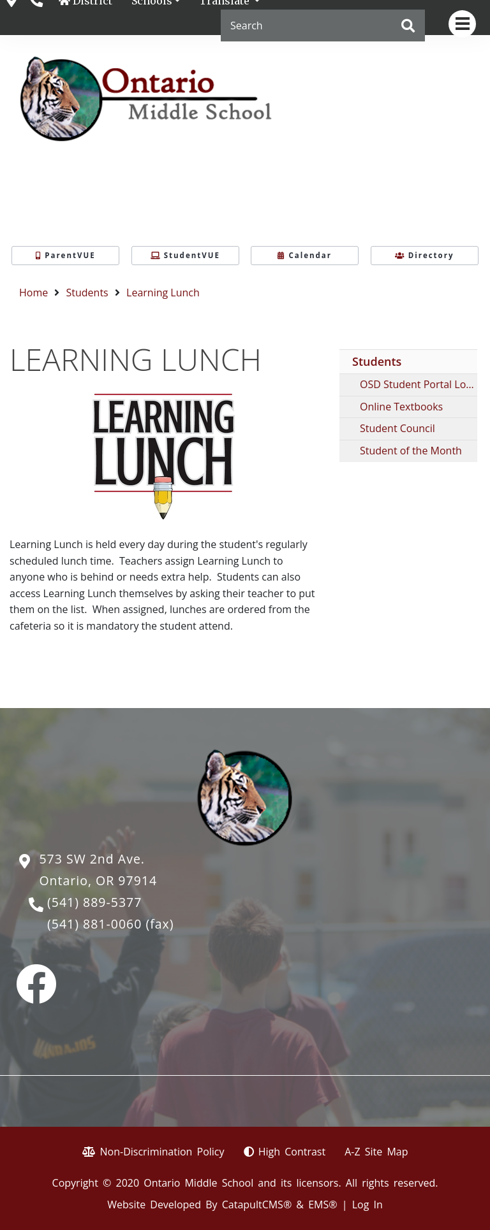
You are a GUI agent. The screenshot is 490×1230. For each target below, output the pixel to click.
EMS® (322, 1204)
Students (87, 293)
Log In (367, 1204)
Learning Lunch (163, 293)
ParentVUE (65, 255)
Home (33, 293)
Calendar (305, 255)
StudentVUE (185, 255)
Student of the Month (411, 451)
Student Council (397, 428)
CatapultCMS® (257, 1204)
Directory (424, 255)
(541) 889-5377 (94, 902)
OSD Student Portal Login (418, 384)
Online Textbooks (401, 407)
